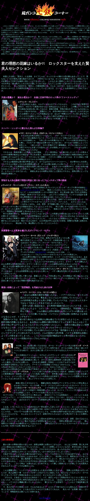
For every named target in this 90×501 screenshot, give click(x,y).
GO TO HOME (45, 498)
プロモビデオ (40, 252)
